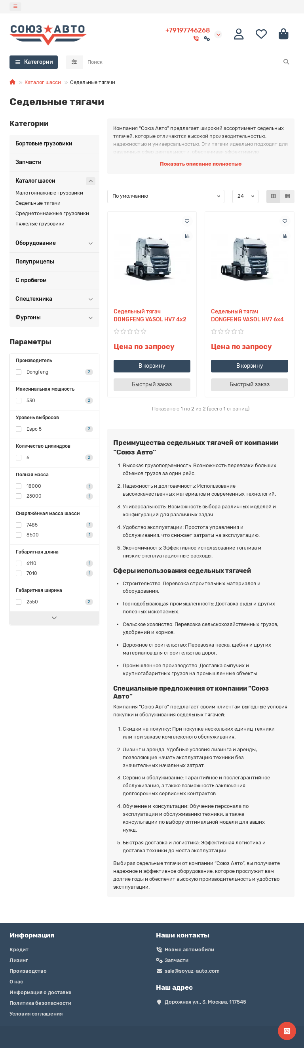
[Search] (189, 62)
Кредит (19, 950)
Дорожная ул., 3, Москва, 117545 (205, 1002)
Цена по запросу (144, 346)
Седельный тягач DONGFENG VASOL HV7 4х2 (150, 315)
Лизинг (19, 960)
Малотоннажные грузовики (49, 193)
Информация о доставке (41, 992)
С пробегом (31, 280)
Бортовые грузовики (43, 143)
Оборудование (55, 243)
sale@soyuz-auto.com (192, 971)
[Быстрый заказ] (152, 384)
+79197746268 (187, 30)
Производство (28, 971)
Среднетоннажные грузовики (52, 213)
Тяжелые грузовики (40, 224)
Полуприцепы (34, 261)
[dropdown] (15, 6)
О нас (16, 982)
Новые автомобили (189, 950)
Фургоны (55, 318)
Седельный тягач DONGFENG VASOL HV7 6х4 (247, 315)
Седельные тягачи (38, 203)
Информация (32, 935)
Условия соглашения (36, 1014)
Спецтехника (55, 299)
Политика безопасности (40, 1003)
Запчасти (28, 162)
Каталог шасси (43, 82)
